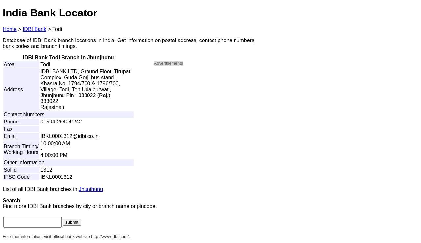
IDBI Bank (34, 29)
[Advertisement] (210, 117)
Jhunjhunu (91, 189)
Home (10, 29)
